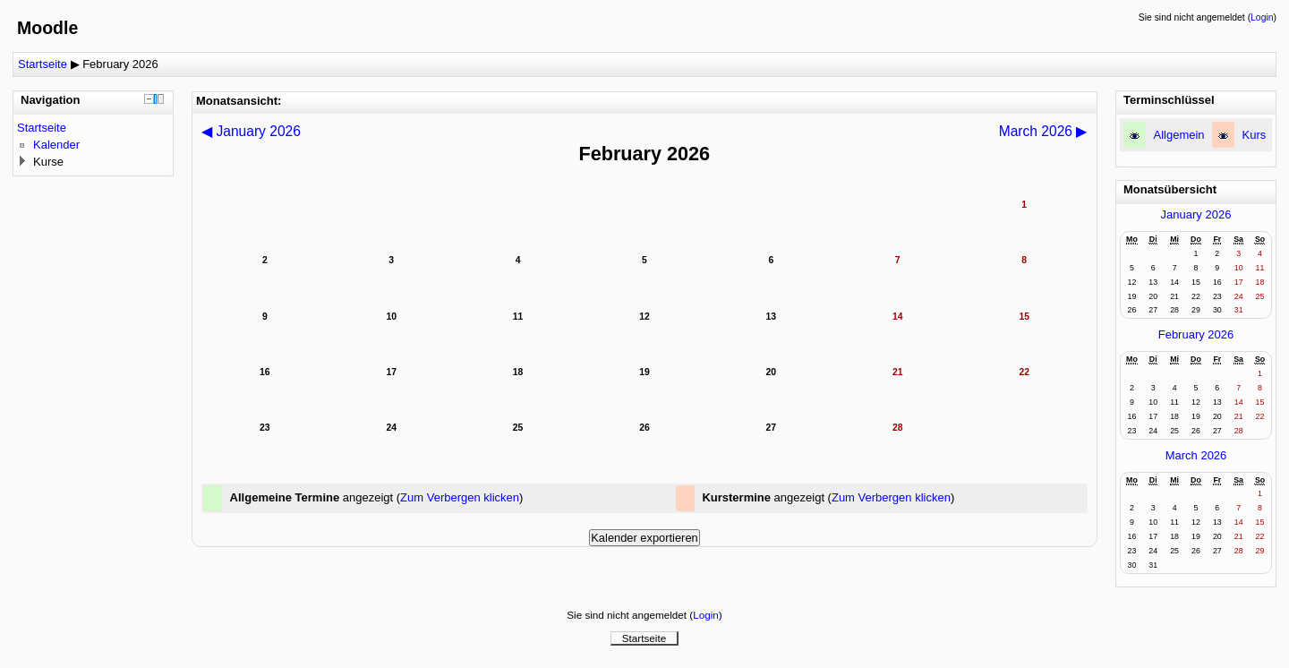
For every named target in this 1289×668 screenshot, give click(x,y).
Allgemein (1179, 134)
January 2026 (1196, 214)
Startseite (42, 64)
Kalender (56, 144)
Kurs (1254, 134)
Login (1262, 17)
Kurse (48, 161)
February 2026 (120, 64)
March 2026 (1196, 455)
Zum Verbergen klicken (459, 497)
